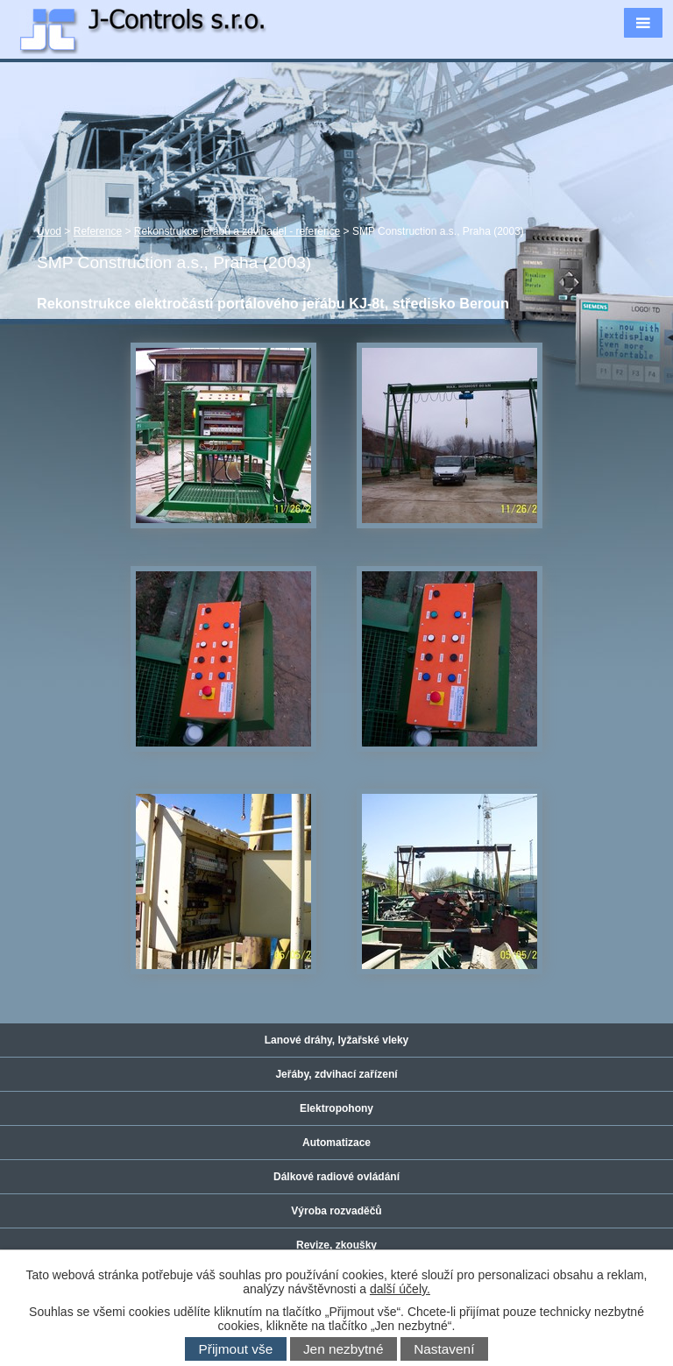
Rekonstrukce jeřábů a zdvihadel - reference (237, 231)
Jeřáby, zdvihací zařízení (336, 1074)
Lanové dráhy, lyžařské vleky (337, 1040)
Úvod (49, 231)
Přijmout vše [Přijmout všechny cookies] (236, 1348)
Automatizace (336, 1142)
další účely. (400, 1289)
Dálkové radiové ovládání (336, 1177)
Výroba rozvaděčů (336, 1211)
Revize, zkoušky (336, 1245)
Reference (98, 231)
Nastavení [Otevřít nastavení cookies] (444, 1348)
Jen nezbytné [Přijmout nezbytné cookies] (343, 1348)
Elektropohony (336, 1108)
